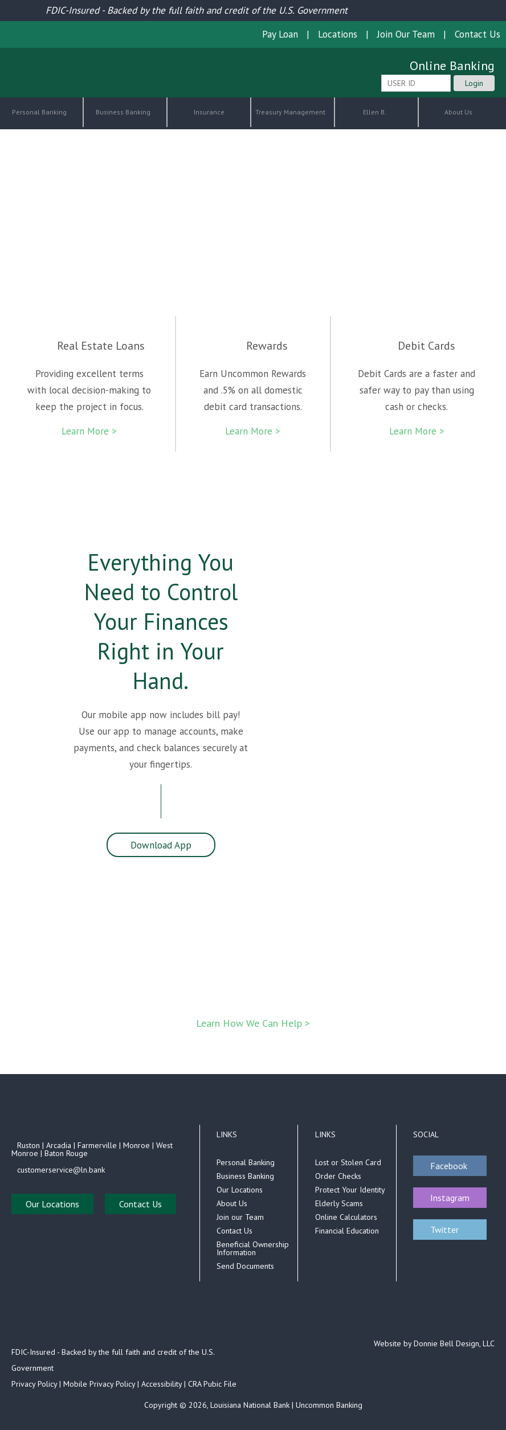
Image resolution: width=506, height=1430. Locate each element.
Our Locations (52, 1204)
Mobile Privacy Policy (99, 1384)
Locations (337, 34)
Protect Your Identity (350, 1190)
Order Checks (338, 1176)
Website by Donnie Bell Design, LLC (434, 1343)
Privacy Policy (34, 1384)
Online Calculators (346, 1217)
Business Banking (124, 112)
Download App (160, 845)
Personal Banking (40, 112)
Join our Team (240, 1217)
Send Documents (245, 1266)
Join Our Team (406, 34)
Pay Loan (280, 34)
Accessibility (161, 1384)
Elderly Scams (339, 1203)
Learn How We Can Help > (253, 1023)
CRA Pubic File (212, 1384)
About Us (459, 112)
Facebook (448, 1165)
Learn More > (89, 431)
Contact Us (477, 34)
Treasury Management (291, 112)
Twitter (444, 1229)
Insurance (209, 112)
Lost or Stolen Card (348, 1162)
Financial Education (347, 1231)
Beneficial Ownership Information (253, 1248)
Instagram (450, 1197)
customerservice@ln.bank (61, 1170)
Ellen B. (375, 112)
